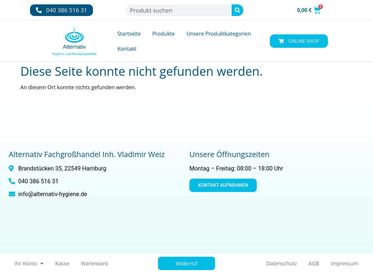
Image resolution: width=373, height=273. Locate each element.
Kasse (62, 263)
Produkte (163, 33)
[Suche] (237, 10)
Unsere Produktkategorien (218, 33)
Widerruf (186, 263)
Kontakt (126, 48)
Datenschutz (281, 263)
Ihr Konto (29, 263)
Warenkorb (94, 263)
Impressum (344, 263)
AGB (314, 263)
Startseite (129, 33)
